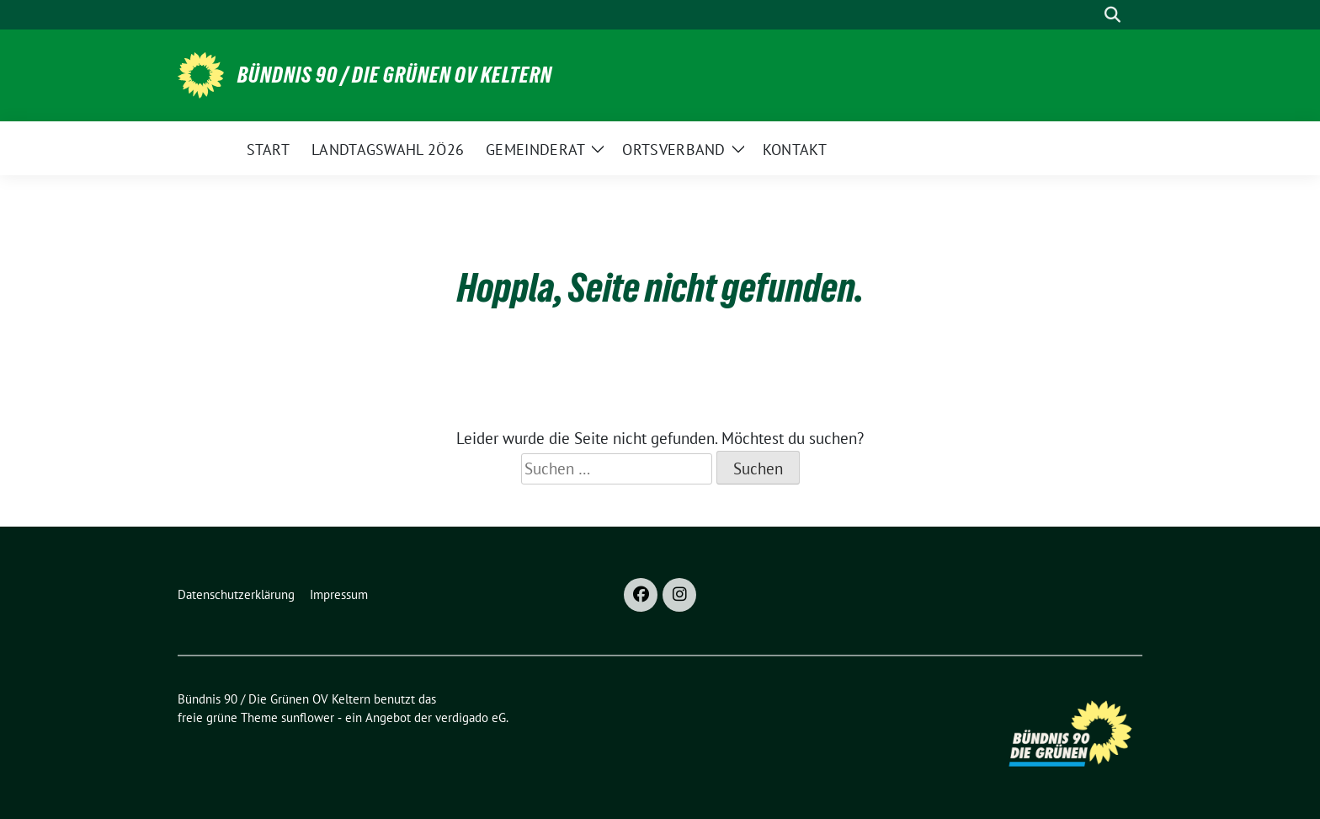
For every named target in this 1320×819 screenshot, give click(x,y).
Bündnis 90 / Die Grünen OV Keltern (394, 75)
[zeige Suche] (1112, 14)
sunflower (307, 717)
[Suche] (1088, 14)
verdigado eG (470, 717)
